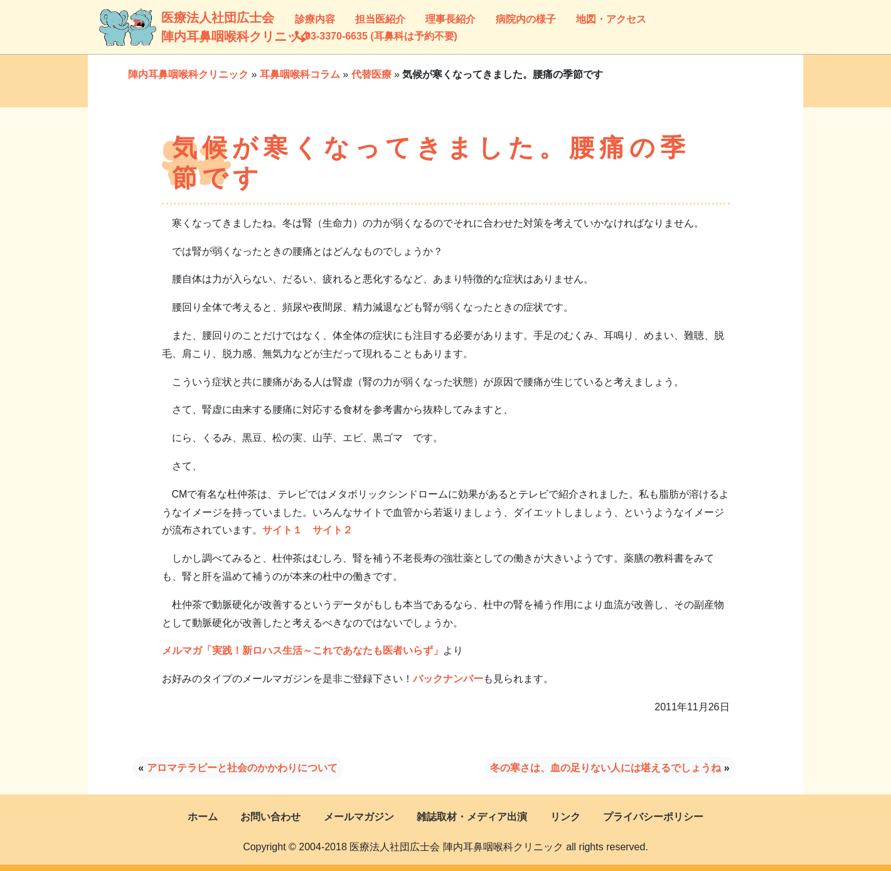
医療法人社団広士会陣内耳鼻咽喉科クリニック (177, 27)
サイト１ (282, 530)
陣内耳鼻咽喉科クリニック (188, 74)
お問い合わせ (270, 816)
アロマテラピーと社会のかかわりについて (242, 767)
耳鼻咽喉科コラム (300, 74)
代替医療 (371, 74)
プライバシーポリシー (653, 816)
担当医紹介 (380, 19)
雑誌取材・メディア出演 (472, 816)
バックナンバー (448, 678)
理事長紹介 (450, 19)
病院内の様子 (526, 19)
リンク (565, 816)
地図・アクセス (611, 19)
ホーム (203, 816)
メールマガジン (359, 816)
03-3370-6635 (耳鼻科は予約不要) (376, 36)
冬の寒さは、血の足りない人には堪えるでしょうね (605, 767)
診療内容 (315, 19)
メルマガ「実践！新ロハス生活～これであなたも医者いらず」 (302, 650)
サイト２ (332, 530)
